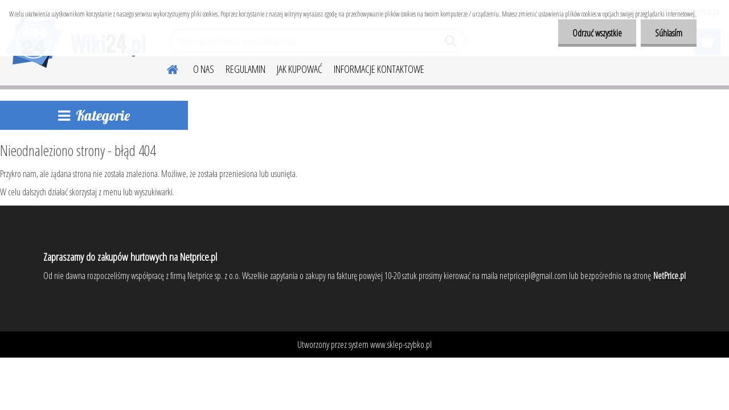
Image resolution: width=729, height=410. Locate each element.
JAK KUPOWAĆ (299, 69)
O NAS (203, 69)
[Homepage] (165, 68)
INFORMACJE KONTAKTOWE (379, 69)
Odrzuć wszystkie (597, 33)
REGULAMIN (245, 69)
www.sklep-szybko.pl (401, 344)
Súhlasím (668, 33)
